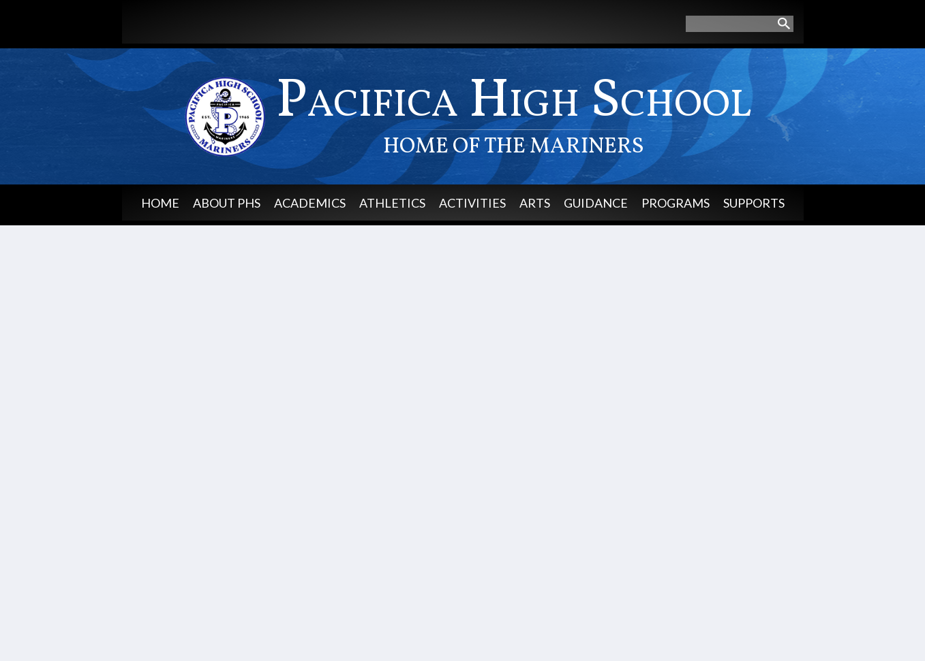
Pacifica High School (514, 113)
